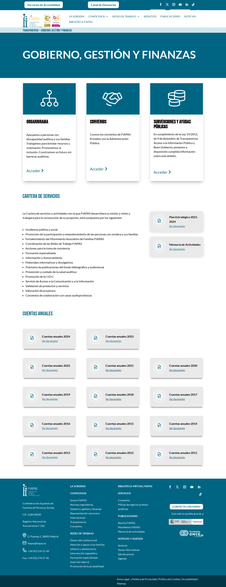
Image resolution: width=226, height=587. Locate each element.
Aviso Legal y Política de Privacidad (137, 579)
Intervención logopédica (83, 553)
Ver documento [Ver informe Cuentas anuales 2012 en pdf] (113, 457)
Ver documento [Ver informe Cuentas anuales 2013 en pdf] (50, 457)
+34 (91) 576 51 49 (36, 551)
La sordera (77, 16)
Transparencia (78, 522)
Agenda (122, 558)
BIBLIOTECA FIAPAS (80, 22)
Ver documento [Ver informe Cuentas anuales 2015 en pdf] (113, 428)
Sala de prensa (126, 554)
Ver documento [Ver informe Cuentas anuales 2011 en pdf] (177, 457)
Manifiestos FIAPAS (129, 527)
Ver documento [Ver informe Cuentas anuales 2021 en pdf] (113, 370)
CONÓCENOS (96, 16)
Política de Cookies (169, 579)
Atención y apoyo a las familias (87, 544)
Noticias (122, 545)
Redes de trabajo (124, 16)
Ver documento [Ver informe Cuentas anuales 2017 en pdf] (177, 399)
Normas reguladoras (81, 504)
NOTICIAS (190, 16)
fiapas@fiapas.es (34, 543)
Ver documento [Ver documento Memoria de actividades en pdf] (177, 249)
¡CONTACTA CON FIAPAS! (186, 506)
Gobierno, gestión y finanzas (86, 508)
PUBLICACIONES (170, 16)
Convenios (76, 526)
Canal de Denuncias (103, 5)
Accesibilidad (189, 579)
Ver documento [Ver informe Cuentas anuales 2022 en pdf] (50, 370)
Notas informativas (129, 549)
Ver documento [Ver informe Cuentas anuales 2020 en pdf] (177, 370)
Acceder (33, 170)
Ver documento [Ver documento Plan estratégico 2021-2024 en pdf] (177, 226)
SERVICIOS (150, 16)
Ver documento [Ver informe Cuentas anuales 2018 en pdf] (113, 399)
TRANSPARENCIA (31, 30)
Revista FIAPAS (126, 522)
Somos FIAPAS (78, 500)
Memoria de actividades (131, 531)
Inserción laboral (79, 561)
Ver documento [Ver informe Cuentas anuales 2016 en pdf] (50, 428)
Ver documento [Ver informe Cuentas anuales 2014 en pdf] (177, 428)
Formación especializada (84, 557)
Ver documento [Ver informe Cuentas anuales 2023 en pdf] (50, 341)
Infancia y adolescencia (83, 548)
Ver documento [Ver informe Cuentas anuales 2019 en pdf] (50, 399)
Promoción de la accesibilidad (87, 566)
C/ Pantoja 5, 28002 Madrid (40, 536)
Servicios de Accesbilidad (43, 5)
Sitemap (121, 583)
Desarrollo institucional (83, 540)
